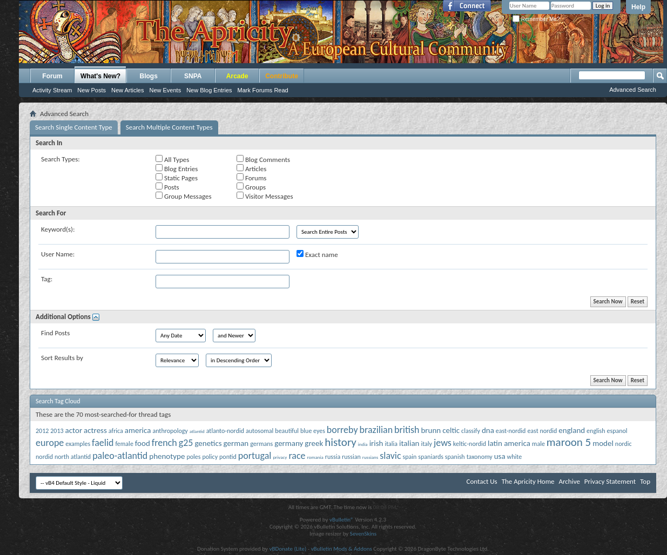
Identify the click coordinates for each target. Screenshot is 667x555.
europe (50, 443)
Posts (167, 186)
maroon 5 (569, 442)
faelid (102, 443)
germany (288, 443)
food (142, 443)
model (603, 443)
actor (74, 430)
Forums (251, 177)
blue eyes (312, 431)
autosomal (259, 431)
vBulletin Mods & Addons (341, 548)
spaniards (430, 457)
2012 (42, 431)
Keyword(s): (58, 229)
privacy (280, 457)
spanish (455, 457)
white (514, 457)
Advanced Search (632, 89)
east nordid (542, 431)
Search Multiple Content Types (169, 127)
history (340, 442)
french (164, 443)
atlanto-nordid (225, 431)
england (571, 430)
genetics (207, 443)
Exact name (317, 254)
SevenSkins (363, 533)
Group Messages (183, 196)
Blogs (149, 76)
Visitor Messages (265, 196)
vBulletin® (341, 519)
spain (410, 457)
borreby (342, 430)
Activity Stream (52, 90)
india (363, 444)
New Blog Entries (209, 90)
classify (470, 431)
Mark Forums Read (263, 90)
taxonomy (480, 457)
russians (370, 457)
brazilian (376, 430)
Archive (569, 481)
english (596, 431)
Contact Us (482, 481)
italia (391, 444)
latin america (509, 443)
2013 (56, 431)
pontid (228, 457)
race (296, 456)
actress (95, 430)
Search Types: (60, 159)
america (138, 430)
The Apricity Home (528, 481)
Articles (251, 168)
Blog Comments (263, 159)
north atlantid (73, 457)
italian (409, 443)
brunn (431, 430)
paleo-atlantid (119, 456)
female (124, 444)
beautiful (287, 431)
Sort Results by (62, 358)
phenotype (167, 456)
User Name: (58, 254)
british (406, 430)
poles (193, 457)
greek (314, 443)
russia (332, 457)
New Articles (127, 90)
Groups (251, 186)
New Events (165, 90)
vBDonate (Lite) (287, 548)
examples (77, 444)
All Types (172, 159)
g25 (186, 443)
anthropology (169, 431)
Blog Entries (177, 168)
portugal (255, 456)
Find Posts (55, 333)
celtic (451, 430)
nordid (44, 457)
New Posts (91, 90)
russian (351, 457)
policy (210, 457)
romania (315, 457)
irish (376, 443)
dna (488, 430)
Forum (52, 76)
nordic (623, 444)
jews (443, 443)
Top (645, 481)
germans (261, 444)
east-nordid (511, 431)
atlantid (197, 431)
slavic (390, 456)
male (538, 444)
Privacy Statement (610, 481)
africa (116, 431)
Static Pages (177, 177)
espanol (617, 431)
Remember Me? (536, 19)
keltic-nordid (469, 444)
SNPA (192, 76)
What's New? (100, 76)
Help (638, 7)
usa (500, 456)
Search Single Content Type (73, 127)
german (236, 443)
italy (426, 444)
